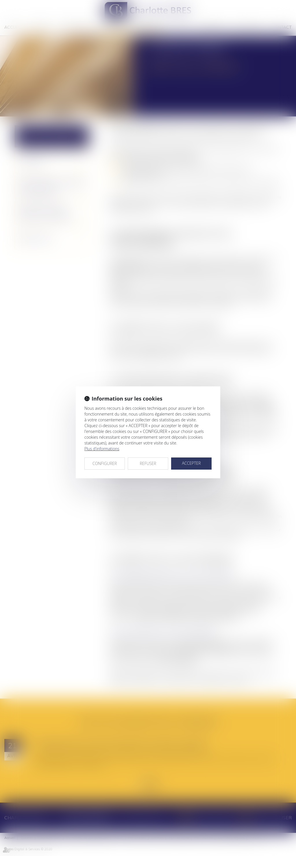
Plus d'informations (101, 448)
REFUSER (148, 463)
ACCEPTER (191, 463)
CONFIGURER (104, 463)
